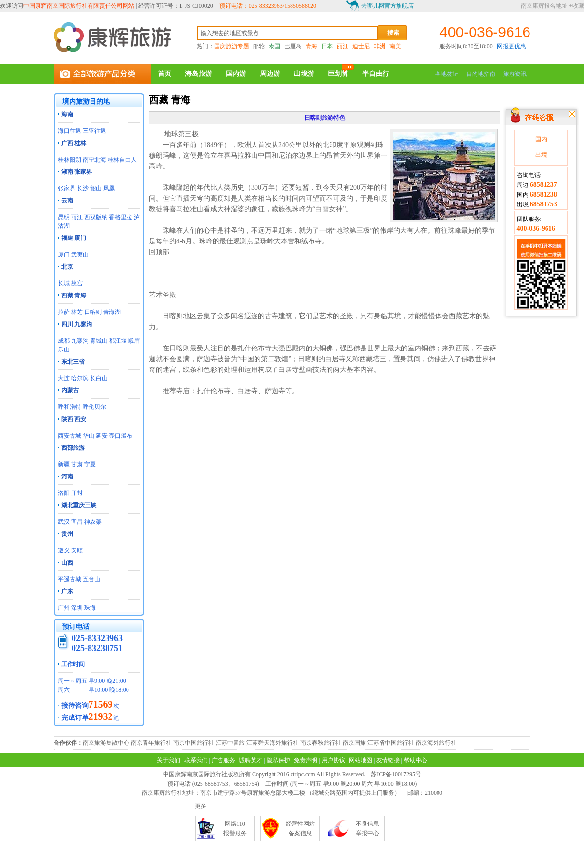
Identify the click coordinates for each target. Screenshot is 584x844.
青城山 (99, 340)
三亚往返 (94, 131)
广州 (64, 608)
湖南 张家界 (76, 171)
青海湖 (112, 312)
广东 (67, 591)
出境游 (304, 73)
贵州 (67, 534)
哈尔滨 (80, 378)
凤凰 (109, 188)
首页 (164, 73)
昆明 (64, 217)
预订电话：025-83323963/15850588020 (267, 5)
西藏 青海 (73, 295)
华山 (88, 435)
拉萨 (64, 312)
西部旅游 (73, 447)
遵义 (64, 550)
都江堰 (118, 340)
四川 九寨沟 (76, 324)
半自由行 (375, 73)
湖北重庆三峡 (78, 505)
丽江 (342, 46)
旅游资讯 (515, 74)
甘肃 (77, 464)
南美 (395, 46)
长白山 (99, 378)
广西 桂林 (73, 143)
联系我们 (196, 760)
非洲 (379, 46)
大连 (64, 378)
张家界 (66, 188)
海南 (67, 114)
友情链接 (388, 760)
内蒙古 (70, 390)
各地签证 (446, 74)
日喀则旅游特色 (324, 117)
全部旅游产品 (102, 74)
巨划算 (338, 73)
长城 (64, 283)
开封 (77, 493)
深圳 (77, 608)
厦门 (64, 254)
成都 (64, 340)
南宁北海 (94, 159)
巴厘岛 (293, 46)
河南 (67, 476)
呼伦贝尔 (94, 407)
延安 (102, 435)
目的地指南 (480, 74)
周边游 (270, 73)
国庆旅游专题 (231, 46)
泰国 (274, 46)
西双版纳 (96, 217)
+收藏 (576, 5)
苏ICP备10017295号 (396, 774)
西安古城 (69, 435)
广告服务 (223, 760)
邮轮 (259, 46)
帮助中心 (415, 760)
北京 (67, 266)
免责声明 (305, 760)
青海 (311, 46)
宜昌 (77, 521)
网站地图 (360, 760)
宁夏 (90, 464)
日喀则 (93, 312)
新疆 (64, 464)
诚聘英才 (250, 760)
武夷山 (80, 254)
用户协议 (333, 760)
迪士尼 (361, 46)
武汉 (64, 521)
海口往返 (69, 131)
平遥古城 (69, 579)
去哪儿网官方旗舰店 (387, 5)
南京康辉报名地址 (544, 5)
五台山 (91, 579)
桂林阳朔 (69, 159)
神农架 (93, 521)
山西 (67, 562)
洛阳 (64, 493)
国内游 (236, 73)
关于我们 (168, 760)
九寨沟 (80, 340)
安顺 (77, 550)
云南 (67, 200)
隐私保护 (278, 760)
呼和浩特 (69, 407)
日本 (327, 46)
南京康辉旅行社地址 (168, 792)
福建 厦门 (73, 238)
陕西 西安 (73, 419)
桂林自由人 (122, 159)
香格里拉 (120, 217)
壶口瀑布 (120, 435)
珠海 (90, 608)
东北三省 (73, 361)
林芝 (77, 312)
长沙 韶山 (89, 188)
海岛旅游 (198, 73)
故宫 (77, 283)
